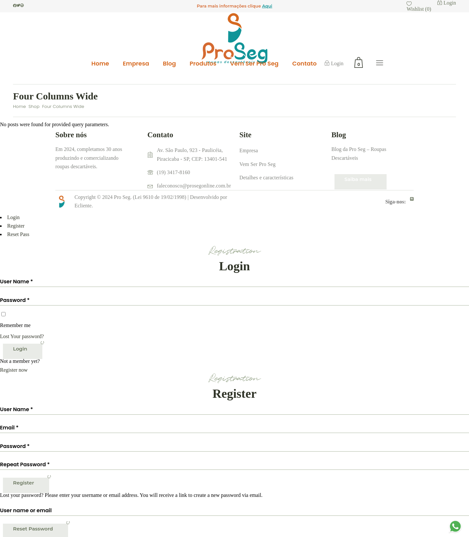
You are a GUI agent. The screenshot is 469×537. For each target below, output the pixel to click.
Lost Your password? (22, 336)
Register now (14, 370)
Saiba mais (358, 179)
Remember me (15, 325)
